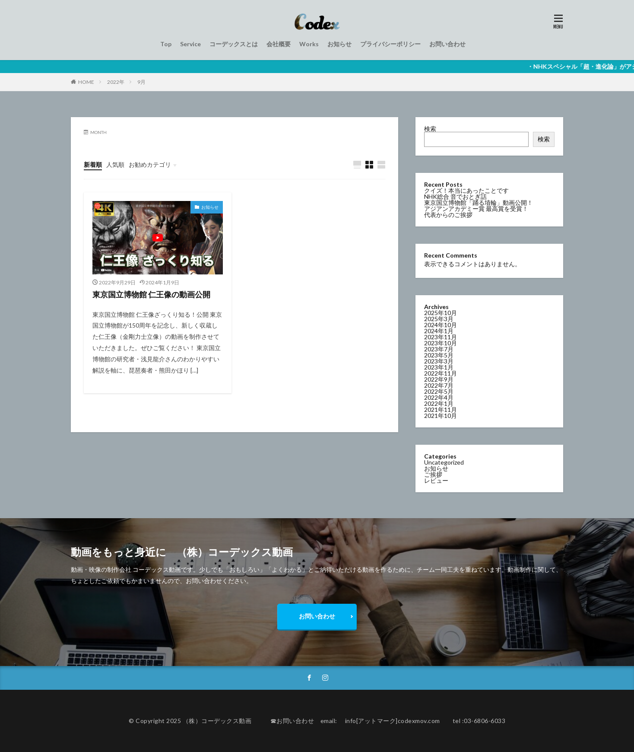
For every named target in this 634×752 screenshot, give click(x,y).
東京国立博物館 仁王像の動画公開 (151, 294)
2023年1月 (438, 366)
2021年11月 (440, 409)
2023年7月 (438, 348)
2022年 (115, 82)
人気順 (115, 164)
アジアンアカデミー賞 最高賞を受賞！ (476, 208)
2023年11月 (440, 336)
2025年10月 (440, 312)
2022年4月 (438, 397)
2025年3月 (438, 318)
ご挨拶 (433, 474)
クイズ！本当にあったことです (466, 190)
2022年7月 (438, 385)
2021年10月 (440, 415)
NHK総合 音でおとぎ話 (455, 196)
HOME (86, 82)
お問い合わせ (447, 44)
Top (165, 44)
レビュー (436, 480)
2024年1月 (438, 330)
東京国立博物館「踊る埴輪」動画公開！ (478, 202)
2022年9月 (438, 378)
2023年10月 (440, 342)
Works (309, 44)
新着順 (93, 164)
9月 (141, 82)
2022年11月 (440, 372)
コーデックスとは (233, 44)
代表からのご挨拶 (448, 214)
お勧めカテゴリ (150, 164)
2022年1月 (438, 403)
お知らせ (339, 44)
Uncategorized (444, 461)
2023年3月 (438, 360)
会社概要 (278, 44)
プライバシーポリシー (390, 44)
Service (190, 44)
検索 (430, 128)
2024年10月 (440, 324)
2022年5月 (438, 391)
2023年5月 (438, 354)
